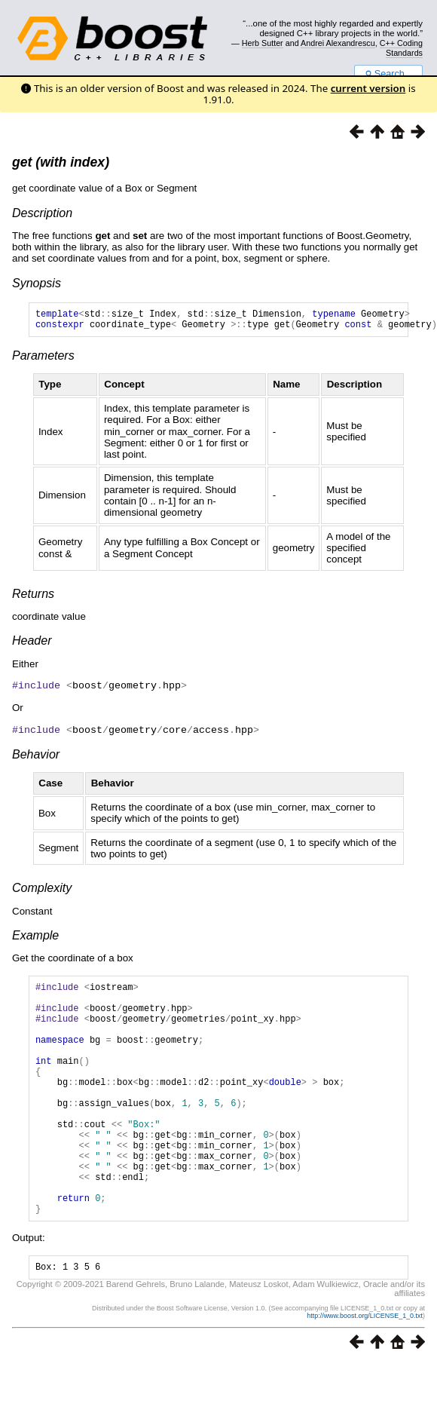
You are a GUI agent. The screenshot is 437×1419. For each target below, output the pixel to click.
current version (368, 88)
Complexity (42, 890)
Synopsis (36, 283)
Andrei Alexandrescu (338, 43)
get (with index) (60, 162)
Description (42, 213)
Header (31, 645)
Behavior (36, 757)
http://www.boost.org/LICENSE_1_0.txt (365, 1371)
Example (35, 938)
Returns (33, 598)
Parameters (43, 360)
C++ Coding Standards (401, 47)
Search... (388, 74)
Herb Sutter (262, 43)
